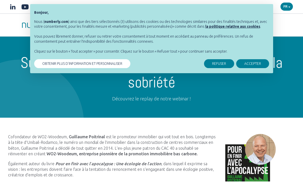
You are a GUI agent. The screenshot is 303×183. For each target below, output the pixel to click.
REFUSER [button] (219, 64)
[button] (232, 26)
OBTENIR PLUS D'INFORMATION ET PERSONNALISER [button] (82, 64)
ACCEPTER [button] (252, 64)
